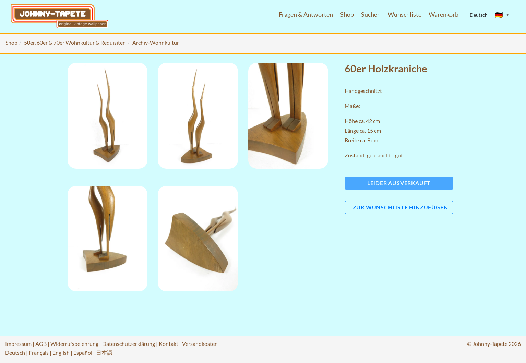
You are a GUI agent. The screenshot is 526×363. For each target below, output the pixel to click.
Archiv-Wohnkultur (155, 42)
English (61, 352)
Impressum (18, 343)
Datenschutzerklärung (128, 343)
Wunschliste (404, 14)
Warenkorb (443, 14)
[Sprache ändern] (502, 15)
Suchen (371, 14)
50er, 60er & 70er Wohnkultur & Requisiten (75, 42)
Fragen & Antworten (306, 14)
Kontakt (168, 343)
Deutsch (15, 352)
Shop (347, 14)
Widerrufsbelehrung (74, 343)
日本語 (104, 352)
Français (39, 352)
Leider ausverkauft (399, 183)
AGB (41, 343)
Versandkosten (200, 343)
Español (82, 352)
